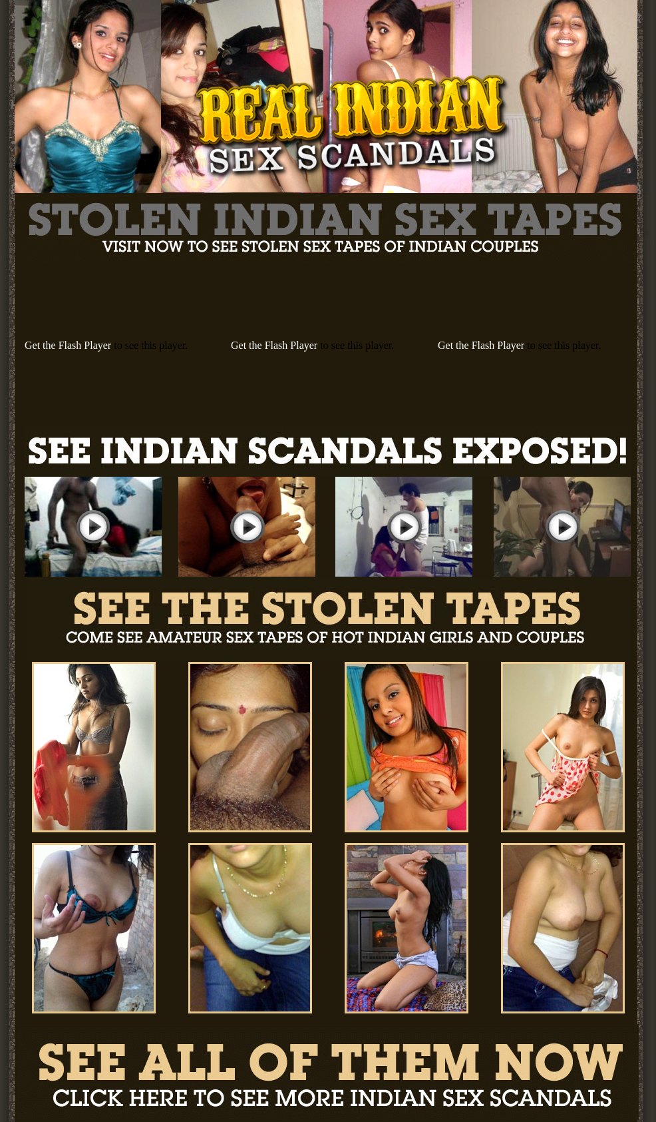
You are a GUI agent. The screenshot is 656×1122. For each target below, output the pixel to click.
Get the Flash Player (68, 345)
